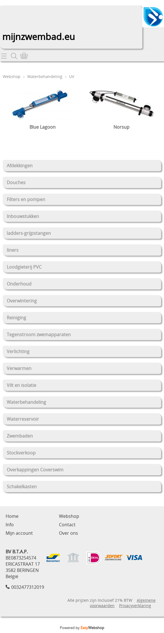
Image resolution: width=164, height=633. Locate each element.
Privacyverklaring (135, 605)
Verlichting (18, 351)
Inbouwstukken (23, 216)
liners (13, 250)
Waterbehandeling (26, 402)
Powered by (82, 627)
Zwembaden (20, 436)
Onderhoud (19, 284)
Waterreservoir (23, 419)
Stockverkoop (21, 453)
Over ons (68, 533)
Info (10, 524)
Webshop (11, 76)
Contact (67, 524)
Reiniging (16, 318)
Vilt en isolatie (21, 385)
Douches (16, 182)
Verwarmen (19, 368)
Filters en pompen (26, 199)
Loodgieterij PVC (24, 267)
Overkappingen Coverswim (35, 470)
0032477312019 (27, 587)
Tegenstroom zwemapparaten (39, 334)
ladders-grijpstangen (29, 233)
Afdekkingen (20, 165)
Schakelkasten (22, 486)
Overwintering (22, 301)
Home (12, 516)
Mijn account (19, 533)
